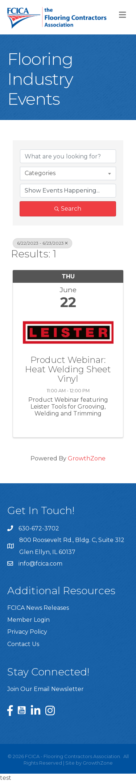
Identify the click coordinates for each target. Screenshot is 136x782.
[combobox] (68, 173)
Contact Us (23, 644)
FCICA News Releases (38, 607)
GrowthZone (87, 458)
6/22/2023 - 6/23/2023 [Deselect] (42, 243)
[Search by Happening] (68, 191)
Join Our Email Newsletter (45, 689)
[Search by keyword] (68, 156)
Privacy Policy (27, 631)
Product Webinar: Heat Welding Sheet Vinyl (68, 369)
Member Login (28, 619)
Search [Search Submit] (67, 208)
